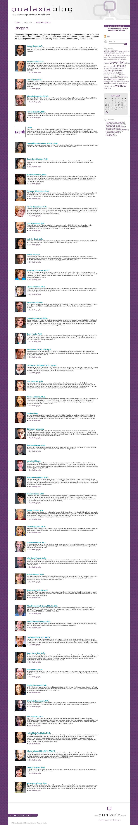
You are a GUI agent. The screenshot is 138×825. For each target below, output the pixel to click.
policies (107, 60)
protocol (107, 68)
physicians (122, 57)
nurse (117, 53)
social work (113, 81)
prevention (117, 62)
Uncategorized (110, 135)
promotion (120, 65)
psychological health (113, 70)
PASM (106, 58)
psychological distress (117, 68)
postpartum (113, 59)
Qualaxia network (43, 22)
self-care (119, 77)
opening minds (116, 55)
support (113, 83)
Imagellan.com (31, 823)
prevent (106, 63)
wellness (120, 85)
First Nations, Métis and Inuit (114, 122)
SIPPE (126, 77)
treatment (112, 86)
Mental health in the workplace (115, 127)
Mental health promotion (113, 128)
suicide (107, 83)
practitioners (122, 60)
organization (125, 55)
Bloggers (28, 22)
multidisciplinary (111, 51)
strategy (127, 81)
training (106, 86)
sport (118, 81)
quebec (119, 73)
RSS (108, 36)
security (112, 77)
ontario (107, 55)
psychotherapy (109, 73)
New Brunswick (109, 53)
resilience (121, 75)
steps (122, 81)
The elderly (109, 134)
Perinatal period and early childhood (116, 129)
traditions (124, 83)
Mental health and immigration (115, 124)
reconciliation (108, 75)
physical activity (114, 57)
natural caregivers (124, 51)
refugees (115, 75)
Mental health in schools (113, 125)
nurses (121, 53)
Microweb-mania (41, 823)
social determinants (112, 79)
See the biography (35, 72)
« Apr (106, 112)
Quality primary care (112, 132)
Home (17, 22)
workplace (107, 88)
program (110, 66)
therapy (118, 83)
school (106, 77)
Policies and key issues (113, 131)
